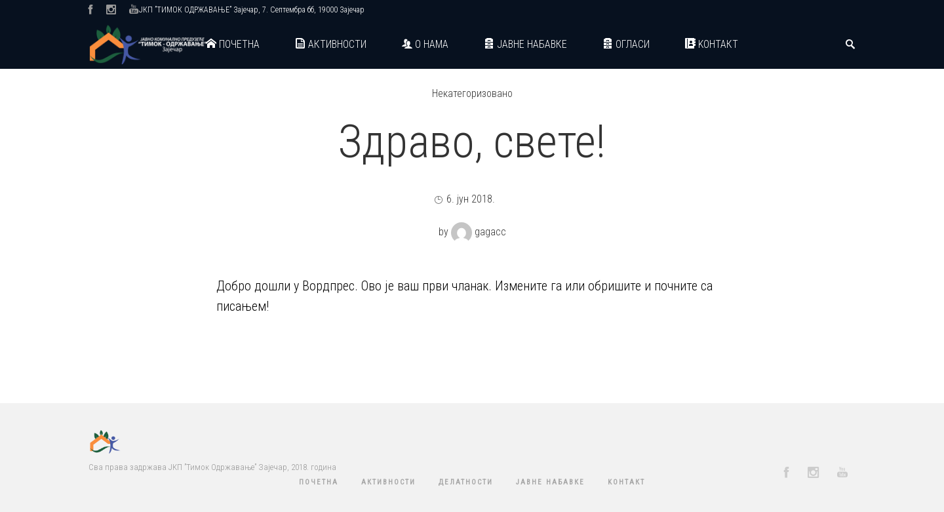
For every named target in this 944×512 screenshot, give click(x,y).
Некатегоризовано (472, 93)
